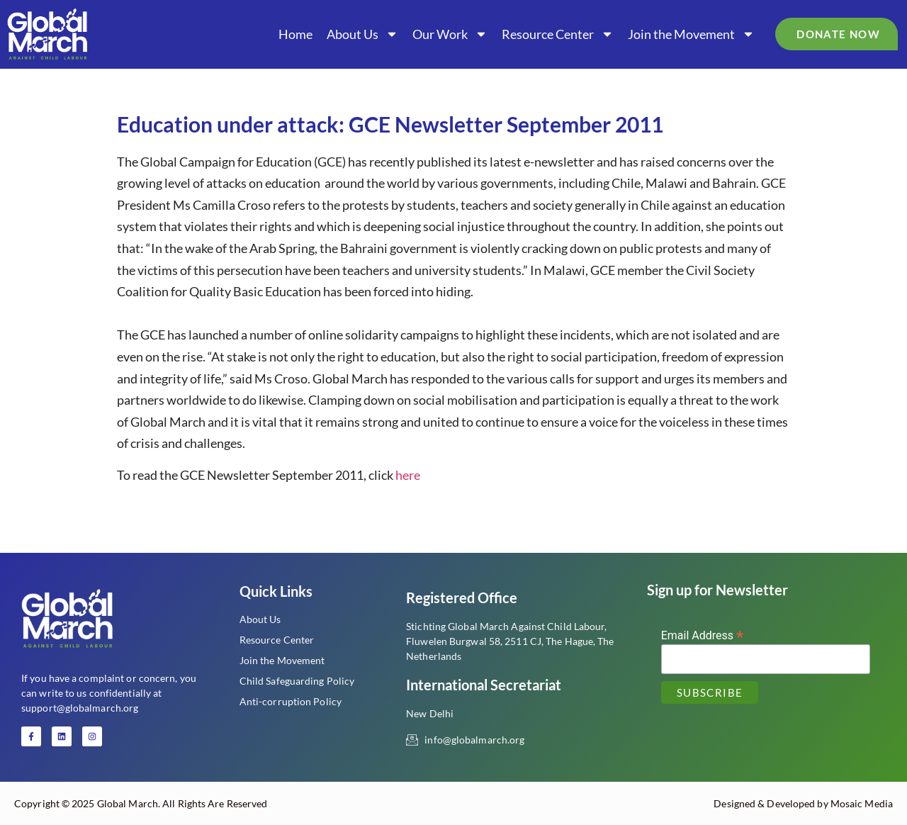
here (407, 475)
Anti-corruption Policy (291, 701)
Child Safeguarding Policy (297, 681)
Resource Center (558, 34)
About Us (362, 34)
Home (295, 34)
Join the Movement (691, 34)
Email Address (702, 634)
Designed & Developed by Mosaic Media (803, 803)
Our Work (450, 34)
